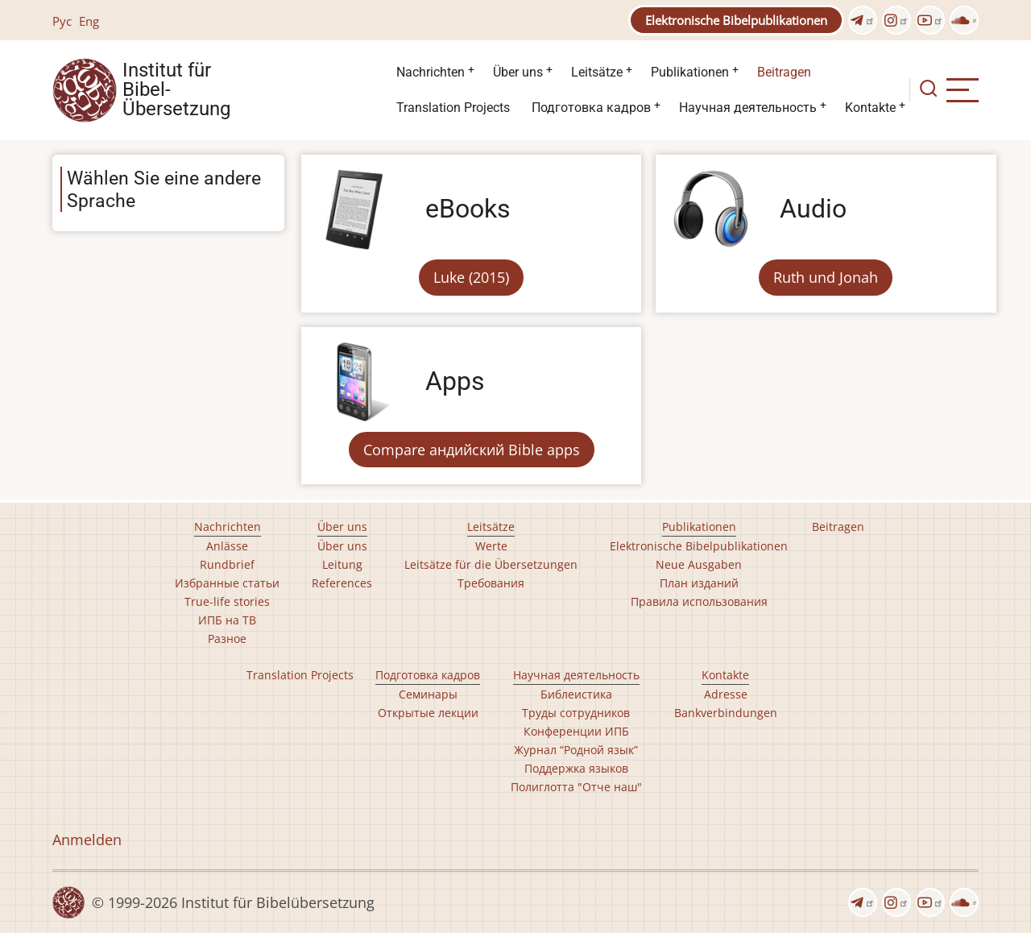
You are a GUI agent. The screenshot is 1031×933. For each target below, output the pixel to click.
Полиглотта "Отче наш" (576, 786)
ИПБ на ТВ (227, 620)
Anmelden (87, 839)
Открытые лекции (428, 712)
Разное (227, 638)
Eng (89, 21)
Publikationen (690, 72)
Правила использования (699, 601)
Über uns (518, 72)
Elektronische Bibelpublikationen (736, 20)
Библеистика (576, 694)
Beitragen (784, 72)
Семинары (428, 694)
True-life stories (227, 601)
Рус (62, 21)
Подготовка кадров (591, 107)
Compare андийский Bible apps (471, 449)
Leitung (342, 564)
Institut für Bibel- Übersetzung (176, 90)
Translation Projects (453, 107)
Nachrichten (430, 72)
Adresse (725, 694)
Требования (491, 583)
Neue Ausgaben (699, 564)
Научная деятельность (748, 107)
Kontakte (870, 107)
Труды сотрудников (576, 712)
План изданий (699, 583)
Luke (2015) (471, 277)
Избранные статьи (227, 583)
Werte (491, 546)
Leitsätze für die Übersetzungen (491, 564)
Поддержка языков (576, 768)
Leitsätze (597, 72)
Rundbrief (227, 564)
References (342, 583)
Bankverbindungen (725, 712)
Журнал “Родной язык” (576, 749)
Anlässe (227, 546)
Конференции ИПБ (576, 731)
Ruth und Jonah (825, 277)
